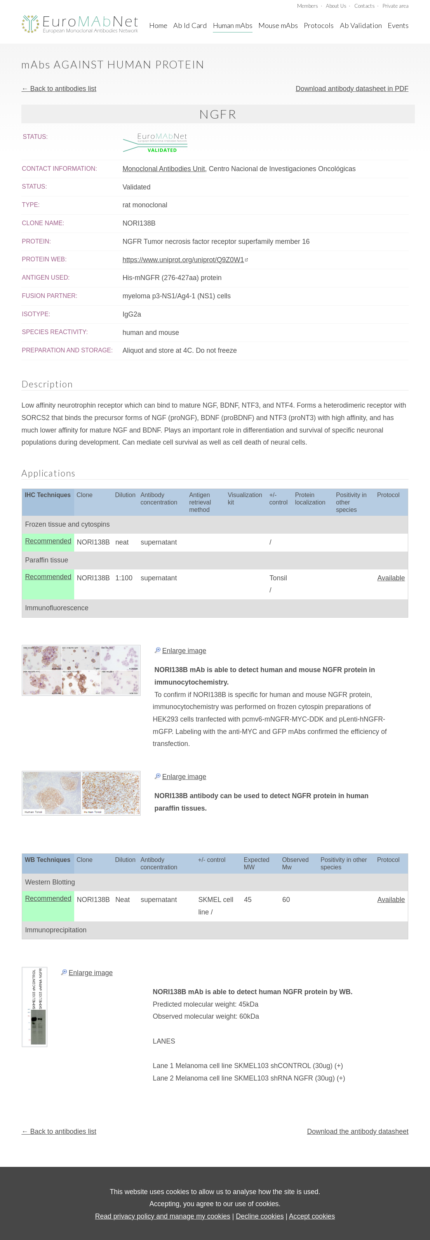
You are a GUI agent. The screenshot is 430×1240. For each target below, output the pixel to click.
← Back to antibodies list (58, 89)
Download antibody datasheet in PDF (352, 89)
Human (232, 25)
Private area (396, 6)
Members (307, 6)
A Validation (361, 25)
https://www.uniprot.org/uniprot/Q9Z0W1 (183, 260)
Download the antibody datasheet (357, 1131)
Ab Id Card (190, 25)
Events (398, 25)
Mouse (278, 25)
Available (391, 578)
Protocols (319, 25)
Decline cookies (260, 1216)
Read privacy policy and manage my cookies (162, 1216)
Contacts (364, 6)
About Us (336, 6)
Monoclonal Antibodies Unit (163, 169)
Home (158, 25)
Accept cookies (312, 1216)
